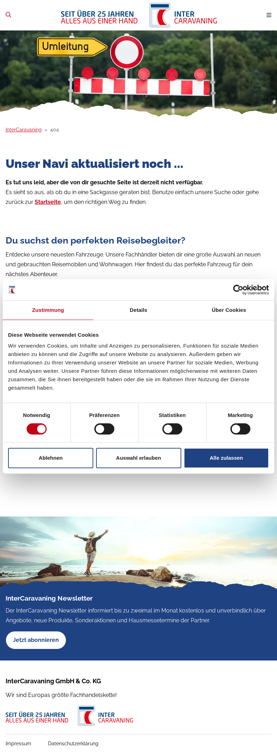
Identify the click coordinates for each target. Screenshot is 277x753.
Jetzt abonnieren (36, 640)
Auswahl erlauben (138, 458)
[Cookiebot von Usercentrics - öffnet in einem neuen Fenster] (238, 290)
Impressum (18, 743)
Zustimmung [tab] (48, 310)
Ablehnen (50, 458)
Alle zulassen (226, 458)
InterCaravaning (24, 129)
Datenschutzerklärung (73, 743)
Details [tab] (138, 310)
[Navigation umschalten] (268, 15)
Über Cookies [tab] (229, 310)
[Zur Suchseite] (8, 15)
